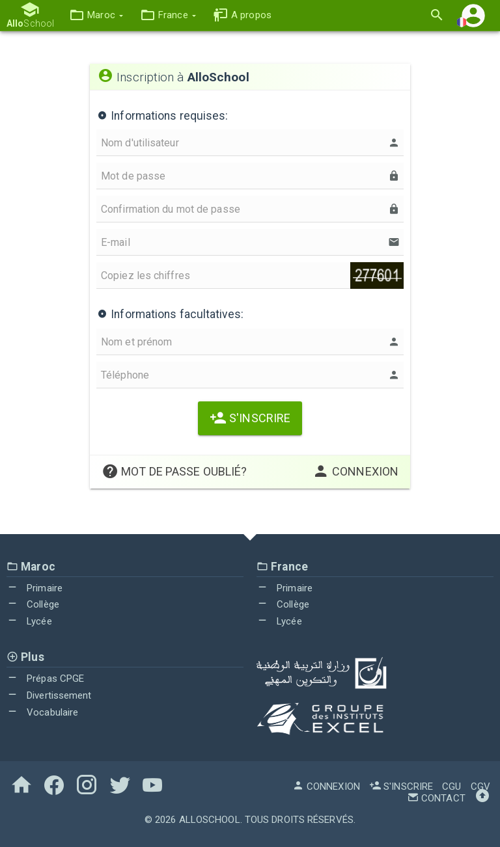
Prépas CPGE (45, 678)
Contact (436, 798)
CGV (480, 786)
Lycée (29, 621)
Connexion (355, 471)
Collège (33, 604)
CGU (451, 786)
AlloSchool (209, 820)
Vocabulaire (42, 712)
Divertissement (49, 695)
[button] (96, 15)
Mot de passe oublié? (174, 471)
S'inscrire (250, 418)
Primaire (34, 588)
